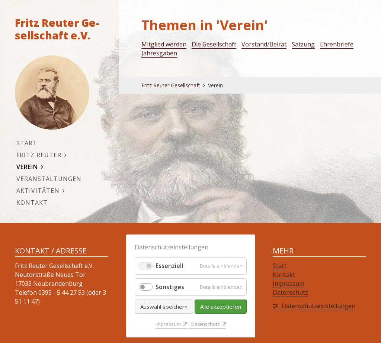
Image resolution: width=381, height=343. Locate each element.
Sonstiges (170, 287)
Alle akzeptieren (220, 306)
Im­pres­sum (168, 324)
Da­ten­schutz (205, 324)
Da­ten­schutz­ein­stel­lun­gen (318, 306)
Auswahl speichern (164, 306)
